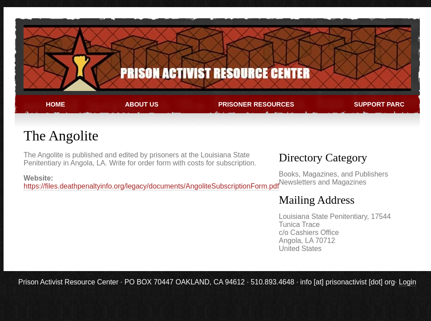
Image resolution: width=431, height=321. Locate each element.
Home (55, 104)
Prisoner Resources (256, 104)
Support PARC (379, 104)
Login (407, 282)
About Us (142, 104)
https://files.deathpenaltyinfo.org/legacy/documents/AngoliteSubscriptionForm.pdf (151, 186)
